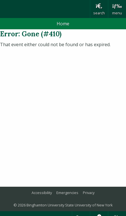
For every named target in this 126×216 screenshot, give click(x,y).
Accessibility (42, 192)
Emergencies (67, 192)
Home (63, 24)
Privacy (88, 192)
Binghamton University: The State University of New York (45, 9)
